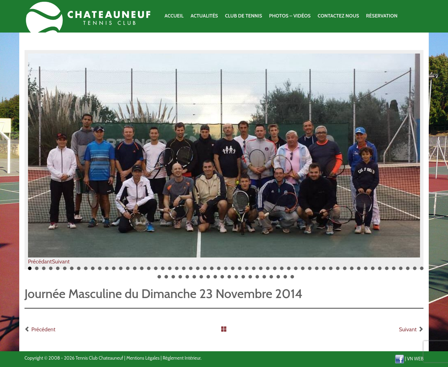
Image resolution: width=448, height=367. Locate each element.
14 (120, 271)
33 (253, 271)
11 (100, 271)
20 (162, 271)
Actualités (204, 16)
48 (358, 271)
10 (92, 271)
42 (316, 271)
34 (260, 271)
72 (257, 279)
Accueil (173, 16)
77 (292, 279)
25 (198, 271)
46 (344, 271)
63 (194, 279)
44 (330, 271)
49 (366, 271)
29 (225, 271)
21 (170, 271)
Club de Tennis (243, 16)
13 (113, 271)
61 (180, 279)
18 (148, 271)
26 (204, 271)
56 (414, 271)
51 (380, 271)
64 (201, 279)
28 (218, 271)
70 (243, 279)
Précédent (43, 329)
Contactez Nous (338, 16)
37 (282, 271)
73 (264, 279)
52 (386, 271)
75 (278, 279)
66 (215, 279)
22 (176, 271)
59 (166, 279)
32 (246, 271)
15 (128, 271)
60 (173, 279)
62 (187, 279)
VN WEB (415, 358)
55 (408, 271)
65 (208, 279)
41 (310, 271)
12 (106, 271)
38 (288, 271)
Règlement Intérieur (182, 358)
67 (222, 279)
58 (159, 279)
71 (250, 279)
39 (296, 271)
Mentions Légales (143, 358)
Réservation (382, 16)
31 (239, 271)
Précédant (40, 261)
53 (394, 271)
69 (236, 279)
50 (372, 271)
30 (232, 271)
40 (302, 271)
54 (400, 271)
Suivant (61, 261)
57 (422, 271)
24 (190, 271)
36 (274, 271)
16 (134, 271)
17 (142, 271)
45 (338, 271)
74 (271, 279)
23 (184, 271)
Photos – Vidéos (290, 16)
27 (212, 271)
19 (156, 271)
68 (229, 279)
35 (268, 271)
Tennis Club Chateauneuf (99, 358)
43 (324, 271)
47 (352, 271)
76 (285, 279)
